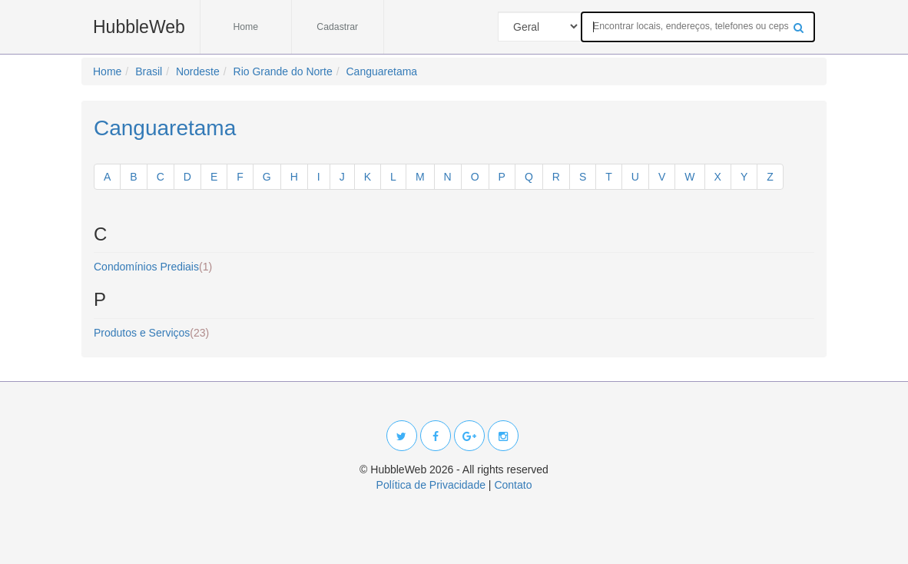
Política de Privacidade (430, 485)
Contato (513, 485)
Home (245, 27)
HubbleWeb (139, 27)
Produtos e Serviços (151, 333)
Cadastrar (337, 27)
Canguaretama (165, 128)
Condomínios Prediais (153, 266)
